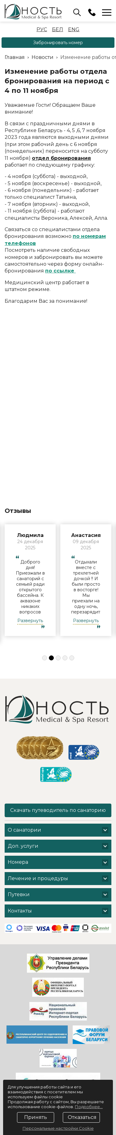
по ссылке (60, 271)
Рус (42, 29)
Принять (35, 1117)
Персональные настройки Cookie (58, 1128)
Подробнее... (89, 1106)
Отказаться (82, 1117)
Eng (73, 29)
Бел (57, 29)
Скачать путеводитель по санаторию (58, 810)
